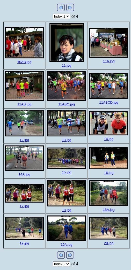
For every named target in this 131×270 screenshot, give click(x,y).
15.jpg (66, 172)
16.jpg (108, 173)
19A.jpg (66, 244)
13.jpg (66, 140)
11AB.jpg (24, 104)
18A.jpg (108, 210)
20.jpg (108, 243)
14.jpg (108, 139)
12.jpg (24, 140)
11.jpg (66, 65)
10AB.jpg (24, 62)
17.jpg (24, 206)
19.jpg (24, 243)
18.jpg (66, 210)
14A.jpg (24, 174)
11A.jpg (108, 61)
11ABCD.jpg (108, 102)
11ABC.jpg (66, 104)
